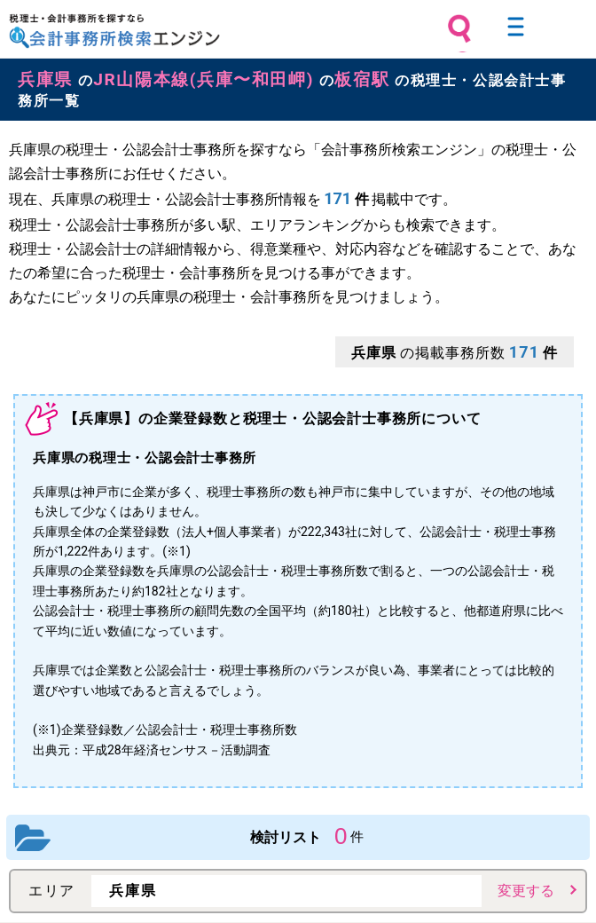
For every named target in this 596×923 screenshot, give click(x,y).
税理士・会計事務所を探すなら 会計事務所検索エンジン (114, 31)
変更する (526, 890)
